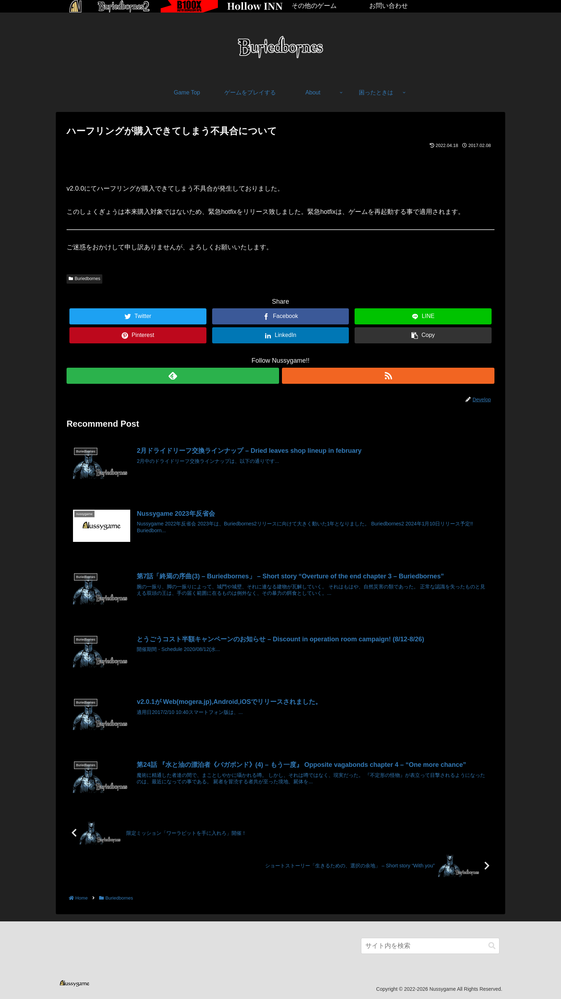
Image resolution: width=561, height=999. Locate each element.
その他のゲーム (314, 5)
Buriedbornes (84, 278)
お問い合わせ (388, 5)
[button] (492, 945)
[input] (430, 945)
